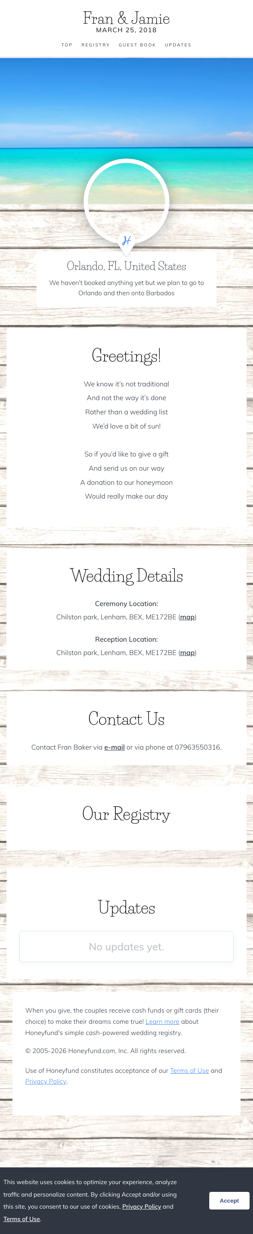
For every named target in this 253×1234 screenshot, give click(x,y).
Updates (178, 45)
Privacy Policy (45, 1081)
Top (67, 45)
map (187, 616)
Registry (95, 45)
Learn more (162, 1021)
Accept (229, 1200)
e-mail (114, 747)
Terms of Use (189, 1070)
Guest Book (138, 45)
